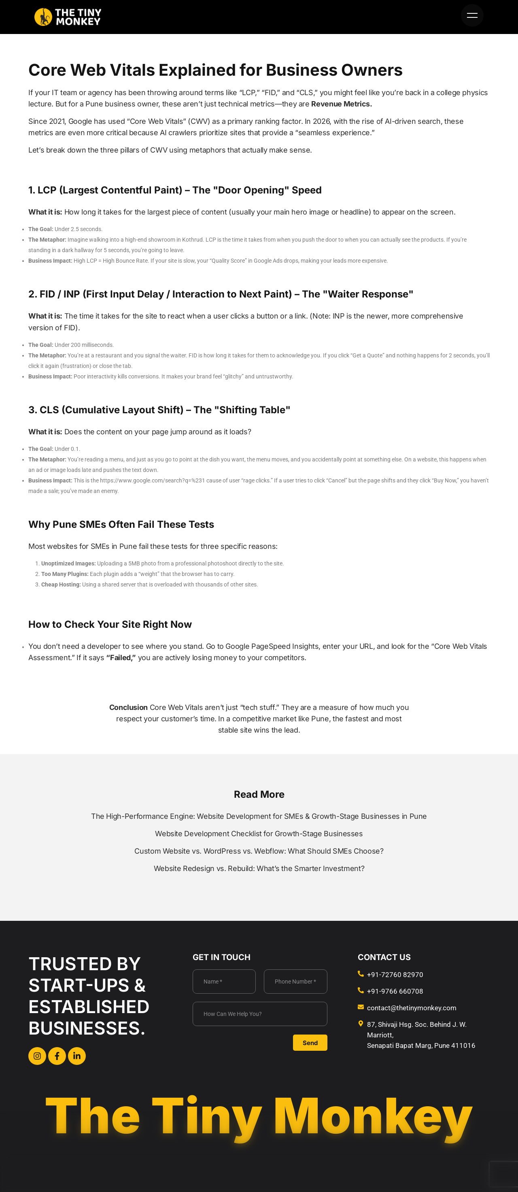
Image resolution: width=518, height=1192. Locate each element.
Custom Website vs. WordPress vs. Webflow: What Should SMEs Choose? (258, 851)
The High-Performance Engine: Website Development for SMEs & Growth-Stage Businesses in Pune (259, 816)
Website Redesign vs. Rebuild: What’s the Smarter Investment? (259, 868)
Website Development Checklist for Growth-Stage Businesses (259, 833)
